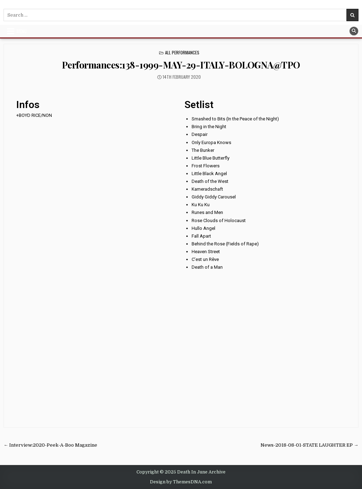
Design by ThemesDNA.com (181, 481)
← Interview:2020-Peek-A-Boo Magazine (50, 445)
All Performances (182, 52)
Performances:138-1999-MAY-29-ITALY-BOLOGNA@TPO (181, 65)
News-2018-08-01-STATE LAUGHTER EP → (309, 445)
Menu (22, 31)
